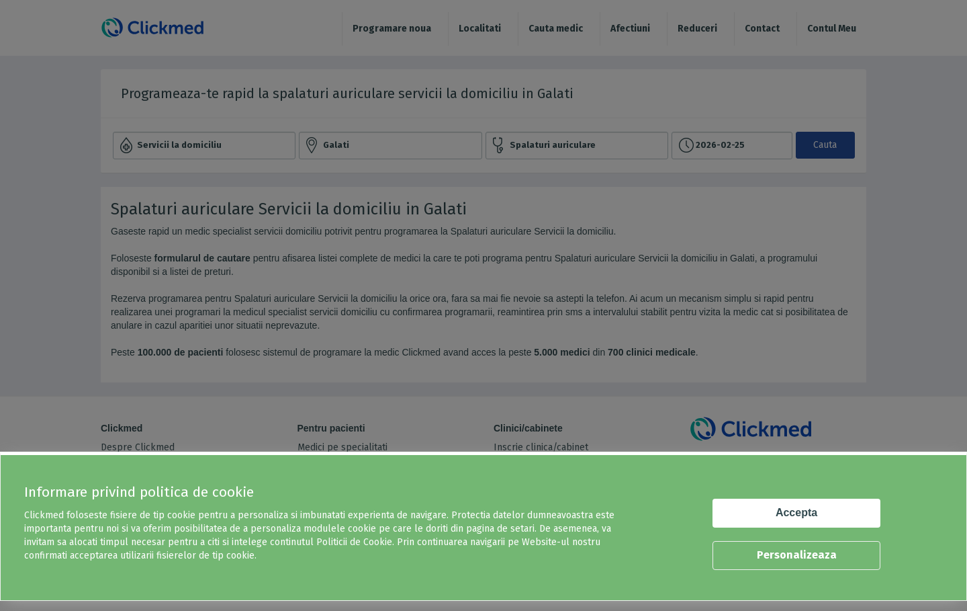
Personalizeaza (797, 554)
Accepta (796, 512)
